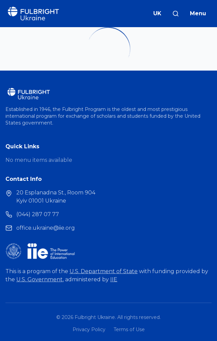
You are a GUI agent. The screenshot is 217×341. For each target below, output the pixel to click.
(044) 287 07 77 (37, 214)
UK (157, 13)
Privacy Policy (89, 329)
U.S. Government (39, 279)
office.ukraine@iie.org (45, 228)
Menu (198, 13)
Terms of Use (129, 329)
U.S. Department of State (104, 271)
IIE (113, 279)
